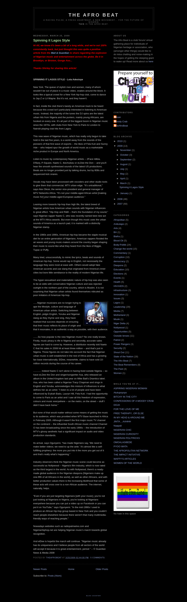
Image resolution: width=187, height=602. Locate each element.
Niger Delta (119, 323)
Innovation (119, 294)
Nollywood (119, 327)
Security (118, 348)
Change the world (123, 248)
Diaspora (118, 265)
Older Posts (102, 569)
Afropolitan (119, 219)
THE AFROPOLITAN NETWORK (131, 450)
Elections (118, 273)
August (124, 164)
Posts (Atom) (55, 575)
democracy (119, 261)
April (123, 178)
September (126, 159)
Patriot (117, 340)
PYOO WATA (120, 446)
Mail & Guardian (60, 53)
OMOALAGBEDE (123, 442)
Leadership (119, 306)
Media (117, 311)
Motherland (119, 315)
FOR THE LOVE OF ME (126, 409)
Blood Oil (118, 240)
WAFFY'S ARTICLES (125, 458)
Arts (116, 228)
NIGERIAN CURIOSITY (126, 434)
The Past (118, 369)
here (151, 61)
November (126, 150)
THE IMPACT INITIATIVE (127, 454)
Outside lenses (121, 335)
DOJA (117, 405)
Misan (118, 117)
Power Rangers (122, 344)
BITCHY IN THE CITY (125, 396)
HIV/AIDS (119, 286)
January (124, 193)
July (122, 169)
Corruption (119, 257)
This (81, 24)
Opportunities (121, 331)
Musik (117, 319)
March (123, 183)
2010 (120, 141)
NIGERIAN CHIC (122, 430)
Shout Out (119, 352)
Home (71, 569)
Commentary (120, 253)
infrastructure (120, 290)
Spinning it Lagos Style (51, 40)
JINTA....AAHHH (122, 421)
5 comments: (98, 558)
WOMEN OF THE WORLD (128, 463)
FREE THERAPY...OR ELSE (129, 413)
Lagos (117, 302)
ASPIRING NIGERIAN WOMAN (130, 388)
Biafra (117, 236)
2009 (120, 146)
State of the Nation (123, 356)
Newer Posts (40, 569)
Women (118, 373)
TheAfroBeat (121, 125)
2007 (120, 203)
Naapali (118, 425)
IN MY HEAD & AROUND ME (129, 417)
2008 (120, 199)
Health (117, 282)
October (124, 154)
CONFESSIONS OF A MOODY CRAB (134, 401)
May (122, 173)
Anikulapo (119, 224)
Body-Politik (120, 244)
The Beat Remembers (125, 364)
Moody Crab (121, 121)
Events (117, 278)
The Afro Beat (93, 15)
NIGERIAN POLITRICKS (127, 438)
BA (115, 232)
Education (119, 269)
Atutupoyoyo (120, 392)
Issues (117, 298)
